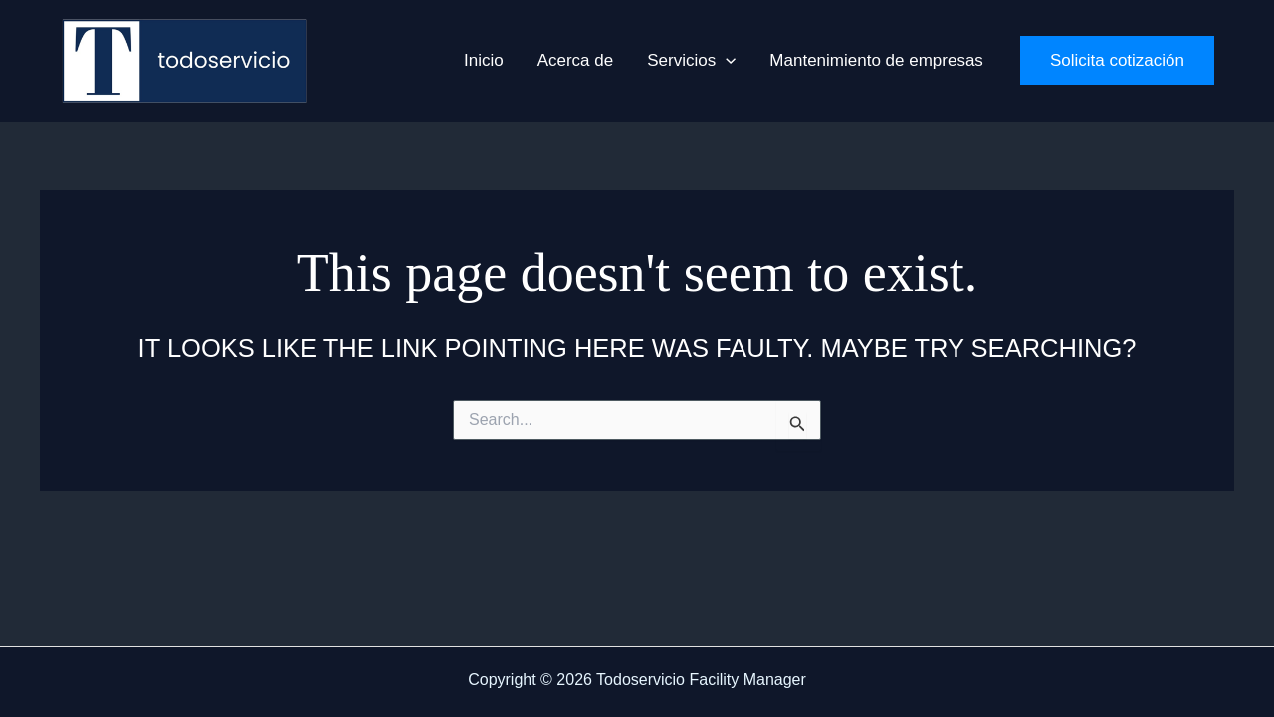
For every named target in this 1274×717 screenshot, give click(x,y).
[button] (726, 61)
